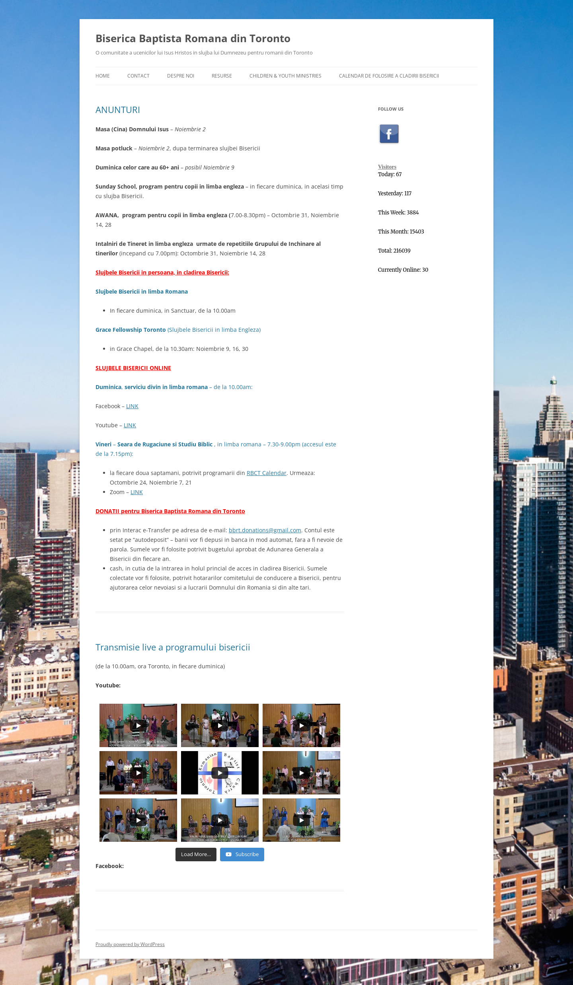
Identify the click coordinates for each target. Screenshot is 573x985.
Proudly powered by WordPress (130, 944)
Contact (138, 75)
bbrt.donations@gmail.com (265, 530)
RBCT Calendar (266, 473)
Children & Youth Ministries (285, 75)
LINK (132, 406)
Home (103, 75)
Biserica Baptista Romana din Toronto (193, 38)
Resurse (222, 75)
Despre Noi (180, 75)
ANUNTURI (118, 109)
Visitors (387, 167)
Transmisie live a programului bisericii (173, 647)
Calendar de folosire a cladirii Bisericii (389, 75)
